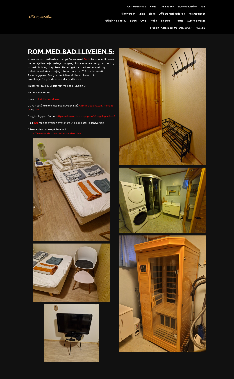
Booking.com (95, 106)
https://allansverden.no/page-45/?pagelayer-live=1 (85, 116)
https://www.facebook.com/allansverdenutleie (54, 133)
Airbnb (83, 106)
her (36, 123)
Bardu (87, 59)
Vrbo (37, 109)
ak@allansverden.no (48, 99)
